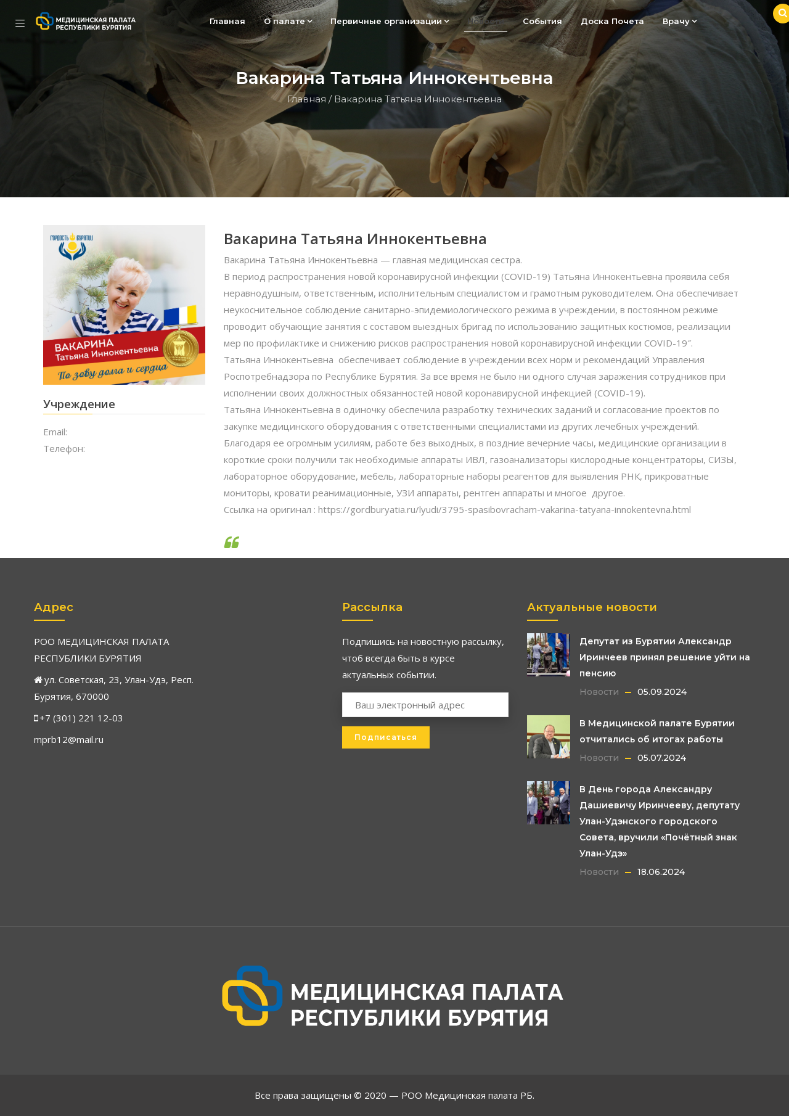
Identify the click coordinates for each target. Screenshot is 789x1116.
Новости (485, 21)
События (542, 21)
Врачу (680, 21)
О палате (288, 21)
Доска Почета (612, 21)
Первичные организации (389, 21)
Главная (227, 21)
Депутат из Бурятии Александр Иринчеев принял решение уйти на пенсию (664, 657)
